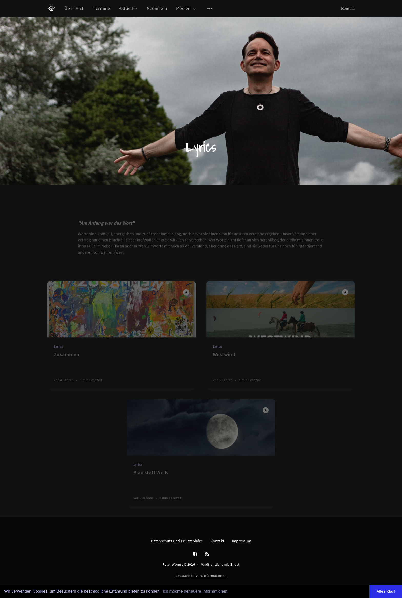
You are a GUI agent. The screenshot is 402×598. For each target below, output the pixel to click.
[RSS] (207, 554)
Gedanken (157, 8)
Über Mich (74, 8)
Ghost (235, 564)
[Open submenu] (210, 9)
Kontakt (348, 8)
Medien (186, 8)
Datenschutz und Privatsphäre (177, 540)
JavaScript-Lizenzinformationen (201, 575)
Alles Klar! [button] (386, 591)
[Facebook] (195, 554)
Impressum (241, 540)
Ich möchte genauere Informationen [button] (195, 591)
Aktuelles (128, 8)
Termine (102, 8)
